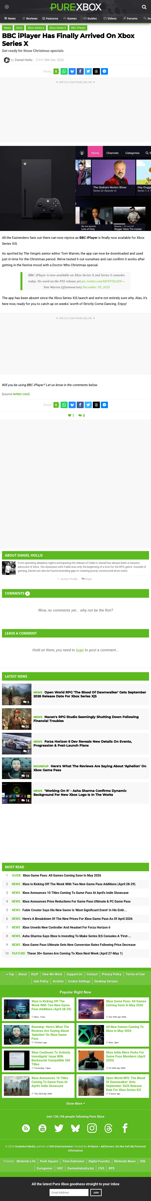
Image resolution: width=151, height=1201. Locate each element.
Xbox (19, 28)
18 (25, 776)
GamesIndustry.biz (80, 1168)
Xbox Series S (58, 28)
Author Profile (67, 579)
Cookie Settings (79, 981)
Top (10, 974)
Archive (58, 981)
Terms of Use (135, 974)
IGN (142, 1161)
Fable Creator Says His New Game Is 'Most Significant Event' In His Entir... (69, 910)
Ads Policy (41, 981)
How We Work (52, 974)
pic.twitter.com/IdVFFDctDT (102, 281)
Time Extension (73, 1161)
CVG (101, 1168)
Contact (92, 974)
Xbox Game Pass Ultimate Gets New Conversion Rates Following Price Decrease (74, 945)
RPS (112, 1168)
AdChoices (107, 1146)
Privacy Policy (112, 974)
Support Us (74, 974)
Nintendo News (125, 1161)
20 (25, 727)
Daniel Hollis (23, 60)
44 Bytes (92, 1146)
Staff (34, 974)
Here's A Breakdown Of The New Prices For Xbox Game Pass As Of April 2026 (72, 919)
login (80, 650)
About (22, 974)
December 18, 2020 (96, 287)
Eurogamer (45, 1168)
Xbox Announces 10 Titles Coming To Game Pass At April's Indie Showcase (70, 893)
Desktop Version (106, 981)
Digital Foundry (99, 1161)
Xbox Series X (36, 28)
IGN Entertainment (61, 1146)
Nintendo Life (26, 1161)
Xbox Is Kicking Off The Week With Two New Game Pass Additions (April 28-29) (73, 884)
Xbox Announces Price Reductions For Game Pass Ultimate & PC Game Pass (71, 901)
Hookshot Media (25, 1146)
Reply (87, 579)
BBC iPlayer (78, 28)
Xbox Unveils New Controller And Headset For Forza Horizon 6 (61, 927)
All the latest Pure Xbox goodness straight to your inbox (75, 1184)
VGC (60, 1168)
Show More (75, 1104)
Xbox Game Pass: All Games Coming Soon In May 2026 (56, 875)
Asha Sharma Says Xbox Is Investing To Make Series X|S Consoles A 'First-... (71, 936)
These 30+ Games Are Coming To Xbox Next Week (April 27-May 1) (67, 953)
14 (25, 801)
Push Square (49, 1161)
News (7, 28)
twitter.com (21, 394)
